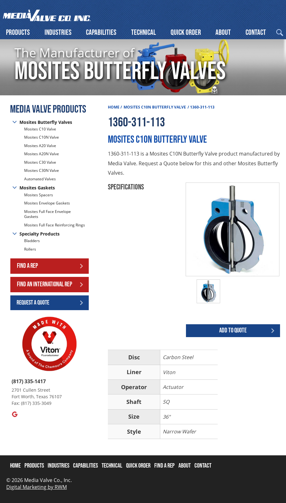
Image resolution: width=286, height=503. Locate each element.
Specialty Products (39, 234)
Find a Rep (27, 266)
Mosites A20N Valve (41, 153)
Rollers (30, 249)
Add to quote (233, 330)
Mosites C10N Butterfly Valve (155, 107)
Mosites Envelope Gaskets (47, 203)
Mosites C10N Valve (41, 137)
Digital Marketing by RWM (36, 487)
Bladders (32, 240)
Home (113, 107)
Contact (256, 32)
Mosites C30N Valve (41, 170)
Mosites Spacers (38, 195)
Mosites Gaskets (37, 188)
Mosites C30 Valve (40, 162)
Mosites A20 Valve (40, 145)
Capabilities (101, 32)
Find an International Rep (44, 284)
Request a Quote (33, 302)
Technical (143, 32)
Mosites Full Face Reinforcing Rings (54, 225)
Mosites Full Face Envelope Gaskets (47, 214)
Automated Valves (40, 179)
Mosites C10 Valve (40, 129)
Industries (58, 32)
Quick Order (186, 32)
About (223, 32)
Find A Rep (164, 465)
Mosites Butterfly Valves (45, 122)
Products (18, 32)
